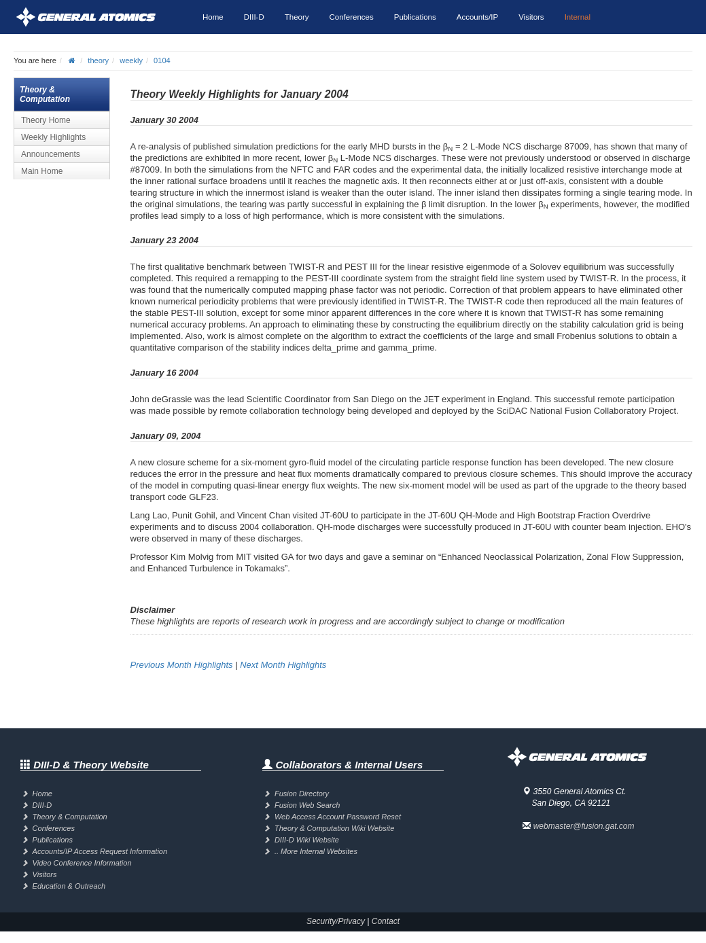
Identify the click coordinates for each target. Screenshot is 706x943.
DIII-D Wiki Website (307, 840)
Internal (577, 17)
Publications (415, 17)
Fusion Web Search (307, 805)
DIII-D (254, 17)
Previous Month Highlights (181, 665)
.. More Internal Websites (316, 851)
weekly (131, 60)
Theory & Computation (70, 817)
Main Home (42, 171)
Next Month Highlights (283, 665)
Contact (386, 921)
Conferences (352, 17)
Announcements (50, 154)
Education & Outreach (69, 886)
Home (213, 17)
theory (98, 60)
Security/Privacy (335, 921)
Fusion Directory (302, 793)
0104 (162, 60)
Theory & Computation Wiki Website (334, 828)
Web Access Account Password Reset (338, 817)
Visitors (531, 17)
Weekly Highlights (53, 137)
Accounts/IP (477, 17)
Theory (297, 17)
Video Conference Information (82, 863)
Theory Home (46, 120)
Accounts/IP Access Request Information (100, 851)
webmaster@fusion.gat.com (584, 826)
